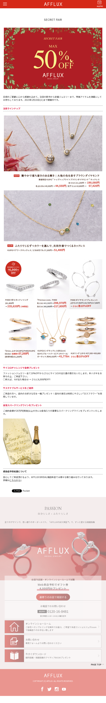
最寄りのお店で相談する (53, 598)
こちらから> (16, 480)
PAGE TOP (96, 664)
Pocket (26, 490)
